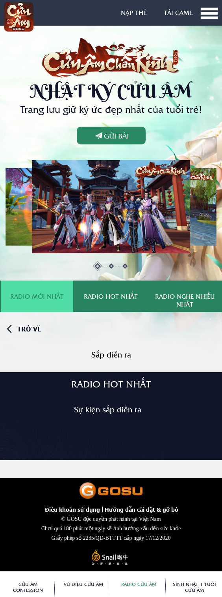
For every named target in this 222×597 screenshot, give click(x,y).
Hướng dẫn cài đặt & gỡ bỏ (141, 509)
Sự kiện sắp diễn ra (107, 409)
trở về (29, 329)
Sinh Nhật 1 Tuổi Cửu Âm (194, 587)
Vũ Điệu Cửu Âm (83, 584)
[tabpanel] (111, 206)
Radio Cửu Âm (138, 584)
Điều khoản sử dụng (72, 509)
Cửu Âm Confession (28, 587)
